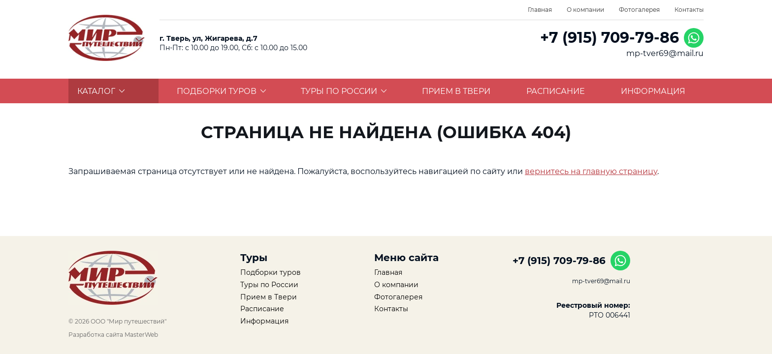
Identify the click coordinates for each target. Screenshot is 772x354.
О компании (585, 9)
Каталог (101, 91)
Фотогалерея (639, 9)
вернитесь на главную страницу (591, 171)
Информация (653, 91)
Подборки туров (221, 91)
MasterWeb (141, 334)
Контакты (689, 9)
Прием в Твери (456, 91)
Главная (540, 9)
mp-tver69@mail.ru (665, 53)
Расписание (555, 91)
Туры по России (344, 91)
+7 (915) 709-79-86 (609, 38)
